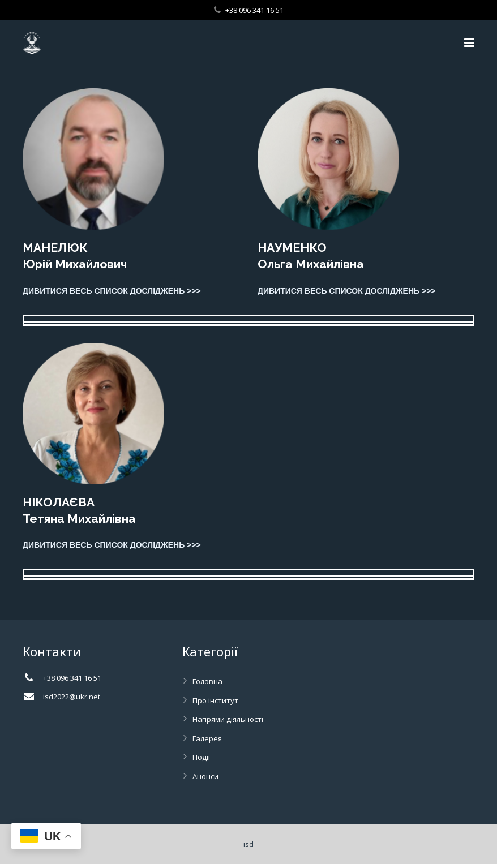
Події (201, 757)
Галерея (207, 738)
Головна (207, 681)
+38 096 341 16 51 (254, 10)
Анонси (205, 776)
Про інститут (215, 700)
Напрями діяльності (227, 719)
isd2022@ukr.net (71, 696)
